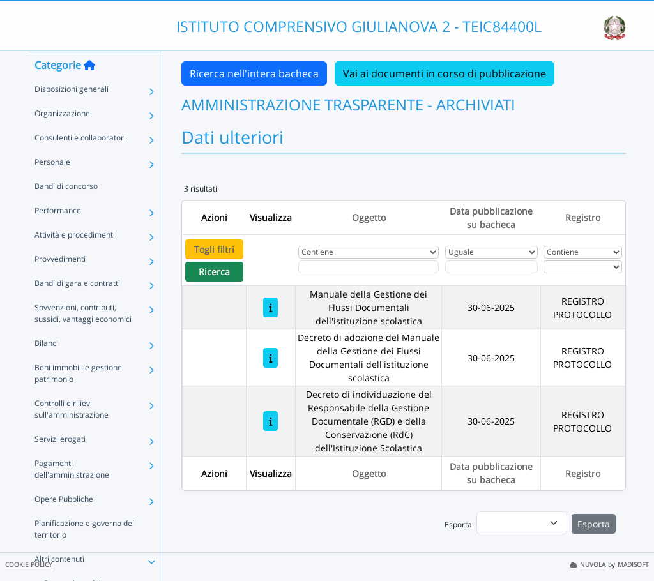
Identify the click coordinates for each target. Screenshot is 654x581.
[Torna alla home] (89, 90)
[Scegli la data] (491, 266)
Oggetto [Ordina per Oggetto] (369, 217)
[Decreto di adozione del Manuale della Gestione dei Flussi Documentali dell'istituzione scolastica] (270, 358)
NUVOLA (587, 565)
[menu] (521, 522)
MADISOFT (633, 565)
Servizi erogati (60, 463)
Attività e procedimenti (74, 259)
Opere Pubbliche (63, 523)
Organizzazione (62, 138)
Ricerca (214, 272)
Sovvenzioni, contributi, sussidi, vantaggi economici (83, 338)
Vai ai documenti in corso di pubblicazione (444, 73)
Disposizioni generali (71, 114)
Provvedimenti (60, 283)
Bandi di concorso (66, 211)
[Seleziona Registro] (583, 266)
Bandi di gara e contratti (77, 308)
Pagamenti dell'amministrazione (71, 494)
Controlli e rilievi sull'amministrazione (71, 434)
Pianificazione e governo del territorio (84, 554)
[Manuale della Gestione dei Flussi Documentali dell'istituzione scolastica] (270, 307)
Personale (52, 186)
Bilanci (46, 368)
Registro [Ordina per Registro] (582, 217)
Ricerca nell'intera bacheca (254, 73)
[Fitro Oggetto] (368, 266)
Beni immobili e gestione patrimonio (78, 398)
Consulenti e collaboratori (80, 162)
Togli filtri (214, 249)
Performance (57, 235)
